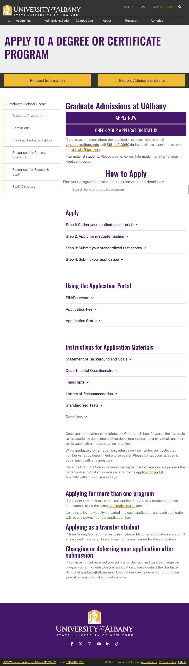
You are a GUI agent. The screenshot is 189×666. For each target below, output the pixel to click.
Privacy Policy (167, 662)
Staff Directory (23, 186)
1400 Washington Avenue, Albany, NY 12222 (29, 662)
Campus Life (84, 20)
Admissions (57, 20)
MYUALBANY (163, 7)
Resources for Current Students (29, 154)
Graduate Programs (27, 115)
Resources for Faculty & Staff (30, 171)
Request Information (47, 80)
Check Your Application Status (126, 130)
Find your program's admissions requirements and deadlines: (113, 181)
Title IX (182, 662)
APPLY (129, 7)
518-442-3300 (75, 662)
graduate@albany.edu (82, 145)
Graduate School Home (26, 104)
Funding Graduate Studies (32, 140)
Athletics (157, 20)
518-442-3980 (118, 145)
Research (131, 20)
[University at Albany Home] (42, 10)
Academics (23, 20)
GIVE (143, 7)
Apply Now (126, 117)
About (107, 20)
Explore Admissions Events (142, 80)
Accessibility (149, 662)
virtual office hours (85, 150)
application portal (149, 472)
